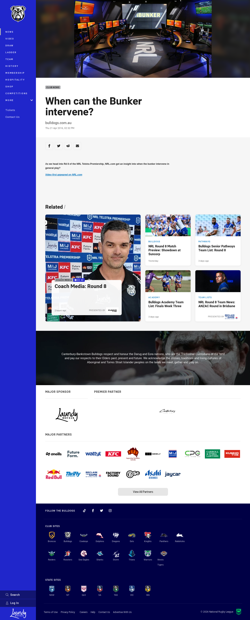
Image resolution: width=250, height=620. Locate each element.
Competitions (16, 93)
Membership (15, 72)
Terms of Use (51, 612)
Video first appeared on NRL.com (63, 174)
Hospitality (15, 79)
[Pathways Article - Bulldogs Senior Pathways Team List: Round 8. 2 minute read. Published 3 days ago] (218, 240)
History (11, 65)
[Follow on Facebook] (93, 510)
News (9, 31)
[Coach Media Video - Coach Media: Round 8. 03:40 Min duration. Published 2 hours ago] (93, 268)
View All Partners (143, 492)
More (19, 100)
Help (93, 612)
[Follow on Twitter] (101, 510)
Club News (52, 87)
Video (9, 38)
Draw (9, 45)
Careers (84, 612)
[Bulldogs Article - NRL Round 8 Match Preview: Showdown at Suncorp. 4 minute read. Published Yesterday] (168, 240)
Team (9, 59)
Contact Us (12, 117)
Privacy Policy (68, 612)
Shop (9, 86)
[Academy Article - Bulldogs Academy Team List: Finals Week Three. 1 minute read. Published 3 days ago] (168, 295)
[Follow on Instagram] (110, 510)
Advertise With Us (122, 612)
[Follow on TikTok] (84, 510)
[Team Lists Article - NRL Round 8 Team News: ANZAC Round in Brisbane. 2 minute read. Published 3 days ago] (218, 295)
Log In (12, 603)
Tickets (10, 110)
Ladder (11, 52)
